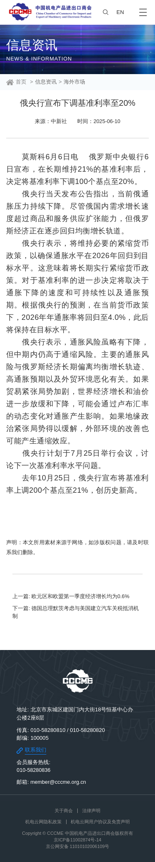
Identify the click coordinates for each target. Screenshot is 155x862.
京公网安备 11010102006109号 (78, 846)
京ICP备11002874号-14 (77, 839)
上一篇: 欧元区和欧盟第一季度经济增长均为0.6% (70, 596)
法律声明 (91, 810)
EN (120, 12)
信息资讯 (46, 82)
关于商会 (64, 810)
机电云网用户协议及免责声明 (100, 821)
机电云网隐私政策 (43, 821)
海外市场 (74, 82)
